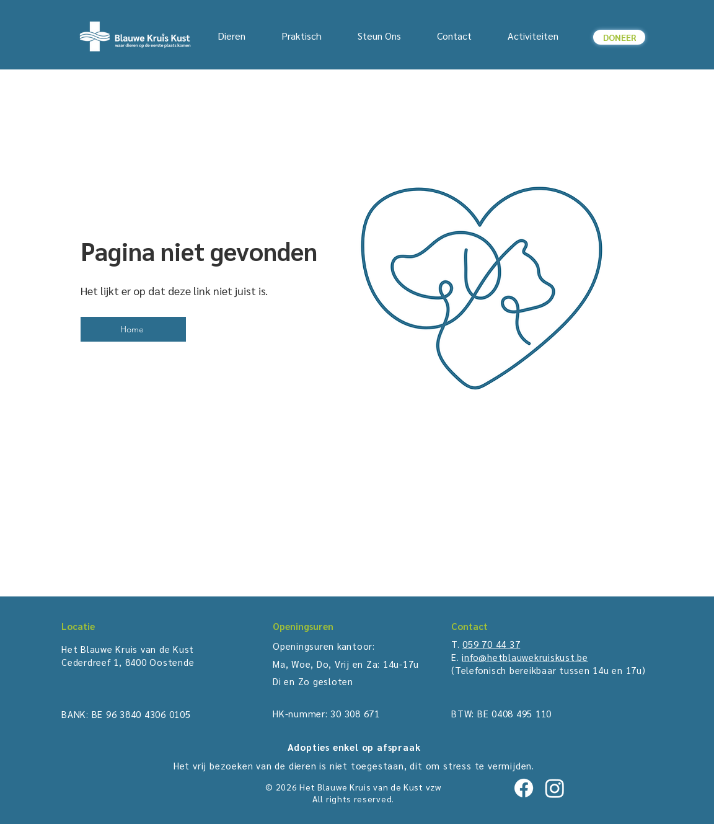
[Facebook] (523, 788)
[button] (293, 35)
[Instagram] (554, 788)
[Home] (133, 329)
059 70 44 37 (491, 644)
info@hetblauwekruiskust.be (525, 657)
